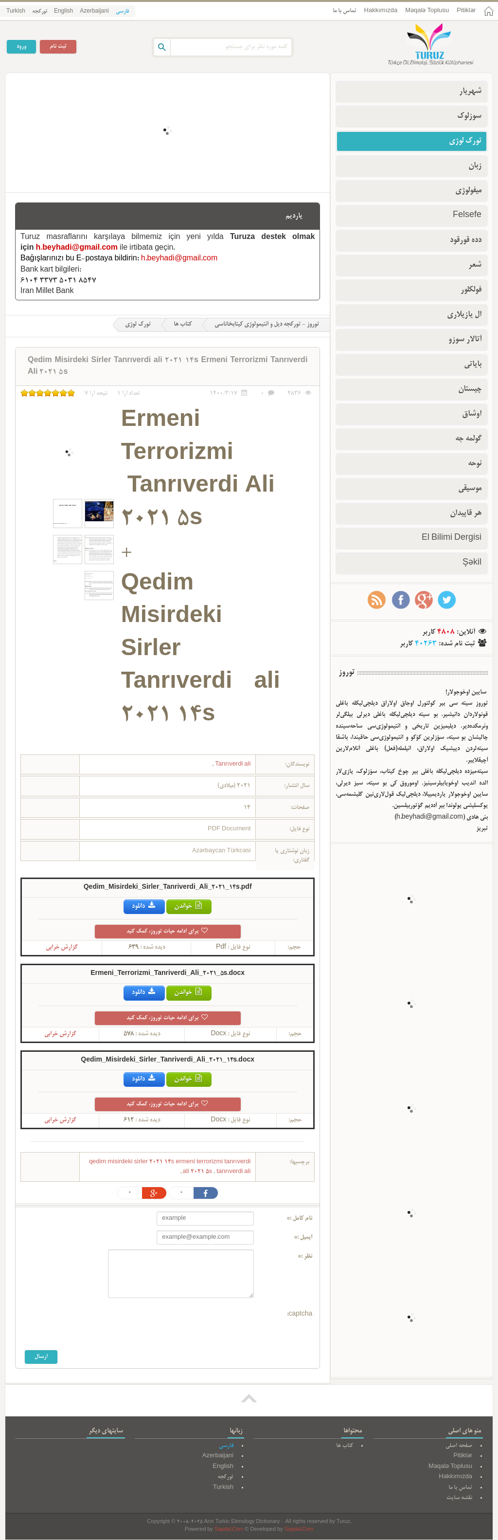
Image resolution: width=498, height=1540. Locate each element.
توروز (346, 672)
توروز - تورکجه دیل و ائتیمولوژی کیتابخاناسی (266, 324)
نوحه (474, 463)
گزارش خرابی (62, 947)
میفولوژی (468, 190)
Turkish (15, 12)
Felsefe (467, 215)
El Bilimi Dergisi (451, 538)
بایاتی (472, 364)
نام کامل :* (299, 1218)
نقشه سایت (459, 1498)
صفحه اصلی (458, 1446)
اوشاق (471, 414)
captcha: (299, 1314)
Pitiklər (466, 11)
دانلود (144, 906)
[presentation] (180, 1326)
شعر (474, 265)
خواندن (189, 906)
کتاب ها (183, 324)
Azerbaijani (94, 12)
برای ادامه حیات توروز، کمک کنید (167, 931)
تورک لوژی (138, 324)
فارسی (122, 12)
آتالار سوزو (464, 339)
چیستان (469, 389)
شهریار (470, 91)
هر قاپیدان (465, 513)
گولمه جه (468, 439)
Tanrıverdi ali (231, 764)
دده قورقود (465, 240)
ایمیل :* (303, 1237)
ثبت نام (58, 46)
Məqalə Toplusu (427, 11)
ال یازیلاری (464, 315)
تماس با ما (344, 11)
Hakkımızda (381, 11)
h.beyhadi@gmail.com (77, 248)
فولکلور (471, 290)
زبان (474, 166)
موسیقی (469, 488)
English (63, 12)
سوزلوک (469, 116)
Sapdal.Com (228, 1530)
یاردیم (293, 216)
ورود (21, 46)
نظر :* (305, 1256)
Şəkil (471, 563)
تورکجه (39, 12)
